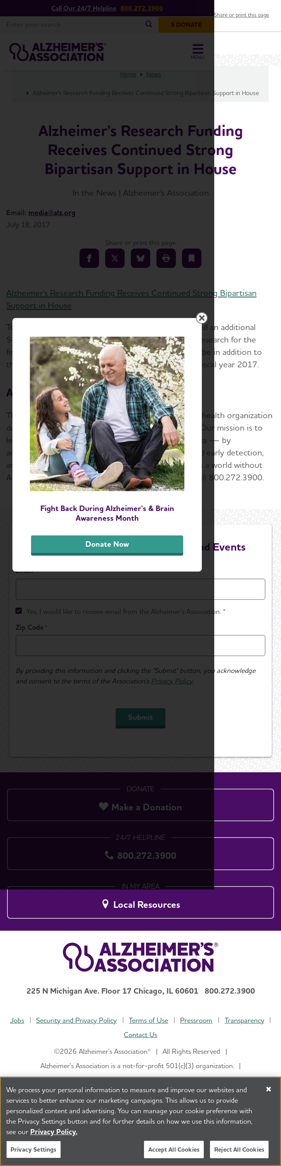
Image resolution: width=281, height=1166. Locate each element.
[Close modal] (268, 428)
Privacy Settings (33, 1149)
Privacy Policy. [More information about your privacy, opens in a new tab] (54, 1132)
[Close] (268, 1089)
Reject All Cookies (239, 1149)
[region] (140, 1121)
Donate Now (140, 711)
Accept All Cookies (173, 1149)
